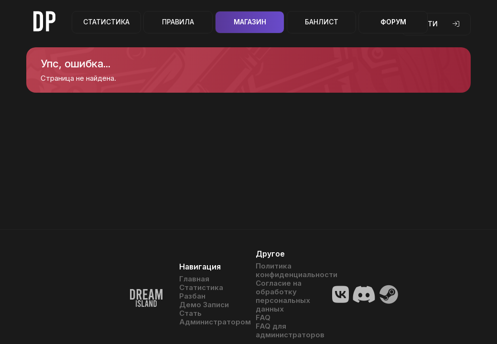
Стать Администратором (210, 317)
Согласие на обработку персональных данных (283, 296)
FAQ (263, 317)
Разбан (192, 296)
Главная (194, 279)
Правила (178, 22)
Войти (436, 24)
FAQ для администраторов (287, 330)
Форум (393, 22)
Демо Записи (204, 305)
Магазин (250, 22)
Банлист (321, 22)
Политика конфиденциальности (287, 270)
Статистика (106, 22)
